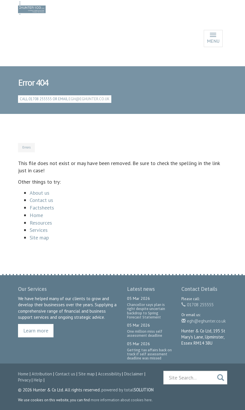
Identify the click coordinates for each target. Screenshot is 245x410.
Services (39, 230)
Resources (41, 222)
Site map (39, 237)
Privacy (24, 380)
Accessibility (109, 374)
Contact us (41, 200)
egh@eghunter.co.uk (89, 98)
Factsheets (42, 207)
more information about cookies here (121, 400)
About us (39, 192)
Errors (26, 147)
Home (36, 215)
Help (38, 380)
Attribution (42, 374)
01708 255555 (197, 304)
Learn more (35, 330)
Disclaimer (133, 374)
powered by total (127, 390)
